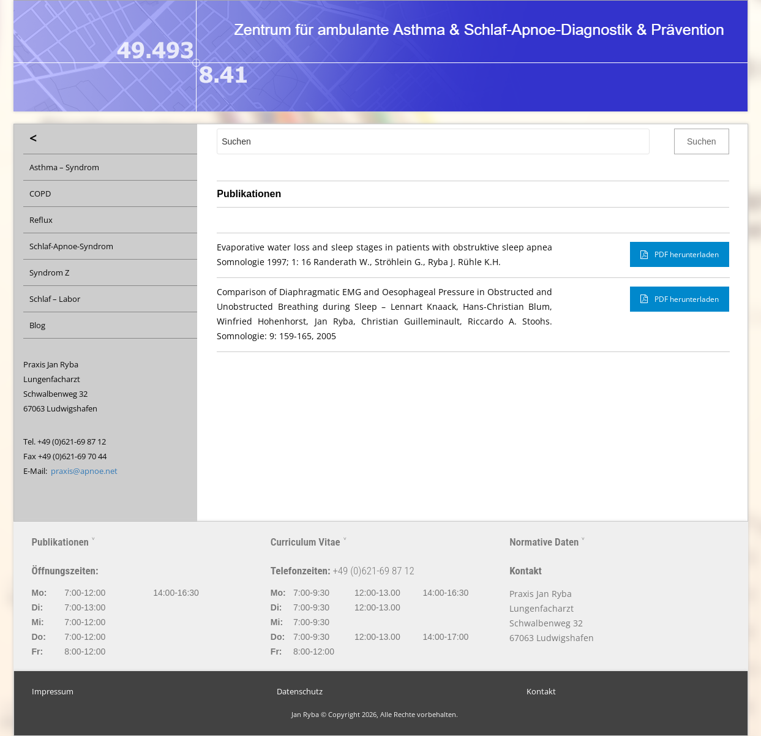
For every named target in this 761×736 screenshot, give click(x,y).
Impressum (52, 691)
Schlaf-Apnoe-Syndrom (71, 246)
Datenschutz (300, 691)
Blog (37, 325)
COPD (40, 193)
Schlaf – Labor (54, 298)
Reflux (41, 219)
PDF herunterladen (679, 254)
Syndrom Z (49, 272)
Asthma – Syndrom (64, 167)
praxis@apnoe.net (84, 470)
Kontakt (541, 691)
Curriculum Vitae (305, 542)
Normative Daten (544, 542)
